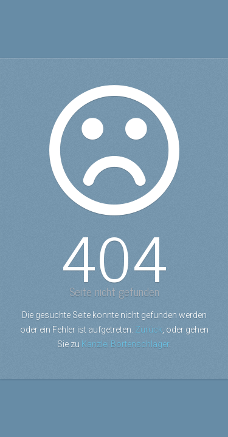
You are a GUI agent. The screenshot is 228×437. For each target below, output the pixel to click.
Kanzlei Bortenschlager (125, 344)
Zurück (148, 329)
